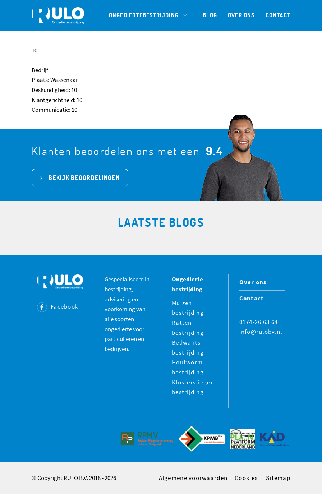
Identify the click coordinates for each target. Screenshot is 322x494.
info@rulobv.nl (260, 332)
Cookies (246, 478)
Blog (210, 15)
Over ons (241, 15)
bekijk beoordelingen (84, 178)
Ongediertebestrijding (150, 15)
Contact (278, 15)
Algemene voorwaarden (193, 478)
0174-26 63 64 (258, 322)
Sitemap (278, 478)
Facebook (57, 306)
